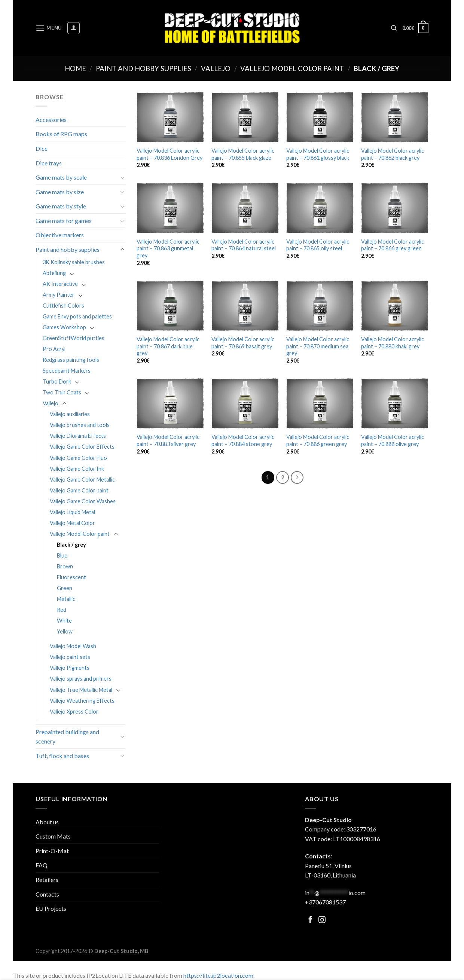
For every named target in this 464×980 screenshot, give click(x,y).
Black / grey (71, 544)
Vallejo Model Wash (73, 646)
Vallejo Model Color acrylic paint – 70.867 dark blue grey (168, 346)
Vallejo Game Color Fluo (78, 458)
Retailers (47, 879)
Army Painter (58, 294)
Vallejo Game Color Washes (83, 501)
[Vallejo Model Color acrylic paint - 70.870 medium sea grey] (320, 306)
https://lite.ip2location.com (218, 975)
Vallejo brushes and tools (80, 425)
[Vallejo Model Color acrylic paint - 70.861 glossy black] (320, 117)
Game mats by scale (61, 177)
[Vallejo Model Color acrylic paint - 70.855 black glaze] (245, 117)
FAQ (42, 864)
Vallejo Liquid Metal (72, 512)
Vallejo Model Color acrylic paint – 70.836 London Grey (169, 154)
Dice (42, 148)
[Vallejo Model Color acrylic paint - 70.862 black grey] (394, 117)
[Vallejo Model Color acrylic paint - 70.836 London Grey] (170, 117)
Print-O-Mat (52, 850)
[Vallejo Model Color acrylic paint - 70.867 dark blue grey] (170, 306)
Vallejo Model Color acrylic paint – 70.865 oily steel (317, 245)
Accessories (51, 119)
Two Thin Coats (62, 392)
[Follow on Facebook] (310, 920)
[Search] (394, 28)
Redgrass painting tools (71, 360)
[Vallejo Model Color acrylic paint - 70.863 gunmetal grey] (170, 208)
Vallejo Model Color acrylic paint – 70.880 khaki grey (392, 342)
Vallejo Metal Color (72, 523)
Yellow (65, 631)
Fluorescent (71, 577)
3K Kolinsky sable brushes (74, 262)
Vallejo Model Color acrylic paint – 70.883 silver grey (168, 440)
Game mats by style (61, 206)
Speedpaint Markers (67, 370)
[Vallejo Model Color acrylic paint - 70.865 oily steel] (320, 208)
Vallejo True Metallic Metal (81, 690)
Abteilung (54, 273)
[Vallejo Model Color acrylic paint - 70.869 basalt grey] (245, 306)
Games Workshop (64, 327)
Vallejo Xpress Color (74, 711)
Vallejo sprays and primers (81, 678)
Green (64, 588)
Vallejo (216, 68)
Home (75, 68)
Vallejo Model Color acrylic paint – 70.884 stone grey (242, 440)
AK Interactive (60, 284)
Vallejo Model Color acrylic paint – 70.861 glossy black (317, 154)
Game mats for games (64, 220)
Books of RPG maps (61, 133)
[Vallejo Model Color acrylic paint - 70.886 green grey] (320, 403)
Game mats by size (60, 191)
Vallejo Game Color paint (79, 490)
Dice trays (49, 163)
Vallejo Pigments (69, 668)
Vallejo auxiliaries (70, 414)
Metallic (66, 599)
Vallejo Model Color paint (292, 68)
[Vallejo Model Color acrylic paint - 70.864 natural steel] (245, 208)
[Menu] (49, 28)
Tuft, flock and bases (62, 755)
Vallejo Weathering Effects (82, 700)
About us (47, 821)
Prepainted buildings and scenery (67, 736)
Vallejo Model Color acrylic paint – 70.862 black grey (392, 154)
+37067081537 (325, 902)
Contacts (47, 894)
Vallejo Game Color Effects (82, 446)
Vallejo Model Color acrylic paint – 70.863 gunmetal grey (168, 248)
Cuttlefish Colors (63, 305)
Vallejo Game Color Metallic (82, 479)
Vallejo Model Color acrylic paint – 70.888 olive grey (392, 440)
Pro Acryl (54, 349)
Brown (65, 566)
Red (61, 610)
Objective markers (60, 234)
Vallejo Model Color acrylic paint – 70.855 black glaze (242, 154)
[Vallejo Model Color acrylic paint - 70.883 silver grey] (170, 403)
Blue (62, 555)
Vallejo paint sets (70, 657)
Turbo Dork (57, 381)
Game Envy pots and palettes (77, 316)
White (64, 620)
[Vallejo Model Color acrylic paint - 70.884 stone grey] (245, 403)
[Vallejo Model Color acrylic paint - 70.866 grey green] (394, 208)
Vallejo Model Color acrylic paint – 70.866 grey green (392, 245)
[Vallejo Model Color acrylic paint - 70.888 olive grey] (394, 403)
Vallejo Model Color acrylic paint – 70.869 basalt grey (242, 342)
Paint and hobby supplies (143, 68)
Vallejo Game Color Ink (77, 468)
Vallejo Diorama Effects (78, 436)
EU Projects (51, 908)
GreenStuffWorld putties (73, 338)
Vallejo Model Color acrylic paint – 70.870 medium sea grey (317, 346)
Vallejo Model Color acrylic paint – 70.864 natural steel (243, 245)
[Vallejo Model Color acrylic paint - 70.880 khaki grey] (394, 306)
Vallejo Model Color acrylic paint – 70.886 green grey (317, 440)
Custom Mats (53, 836)
